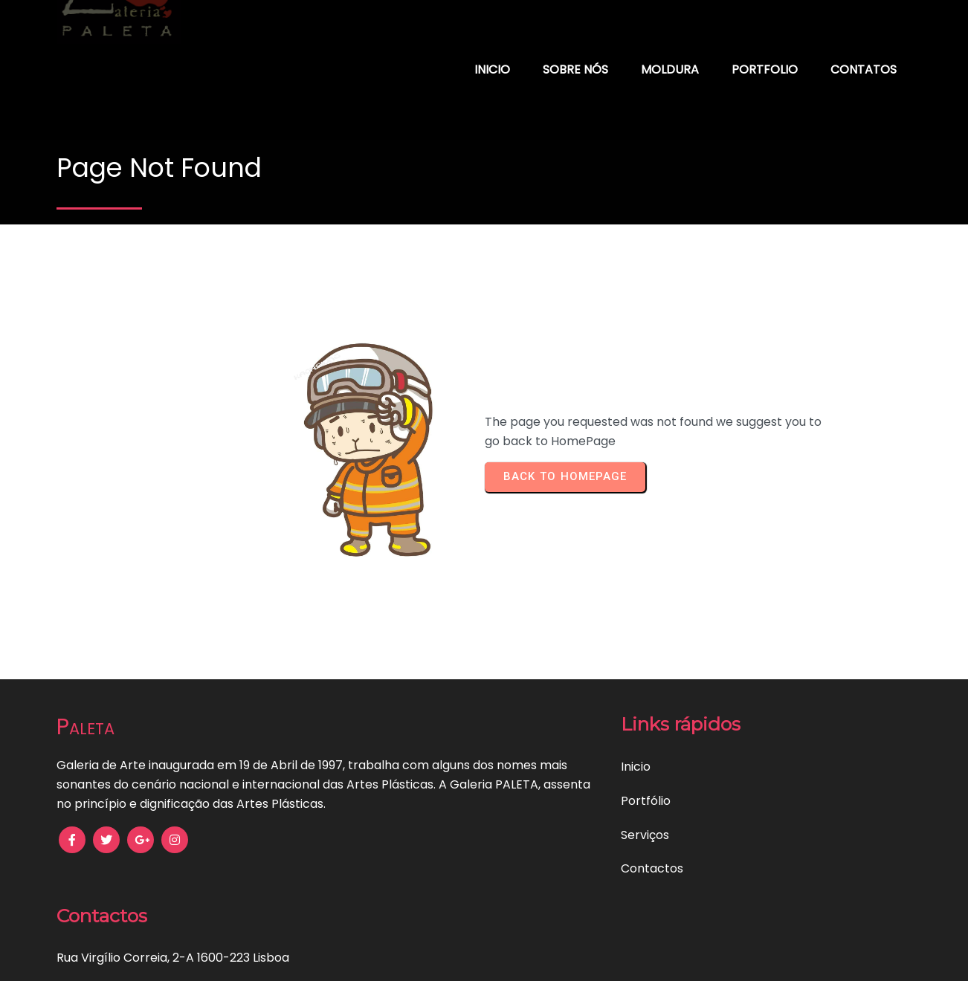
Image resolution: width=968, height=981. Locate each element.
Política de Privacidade (213, 959)
